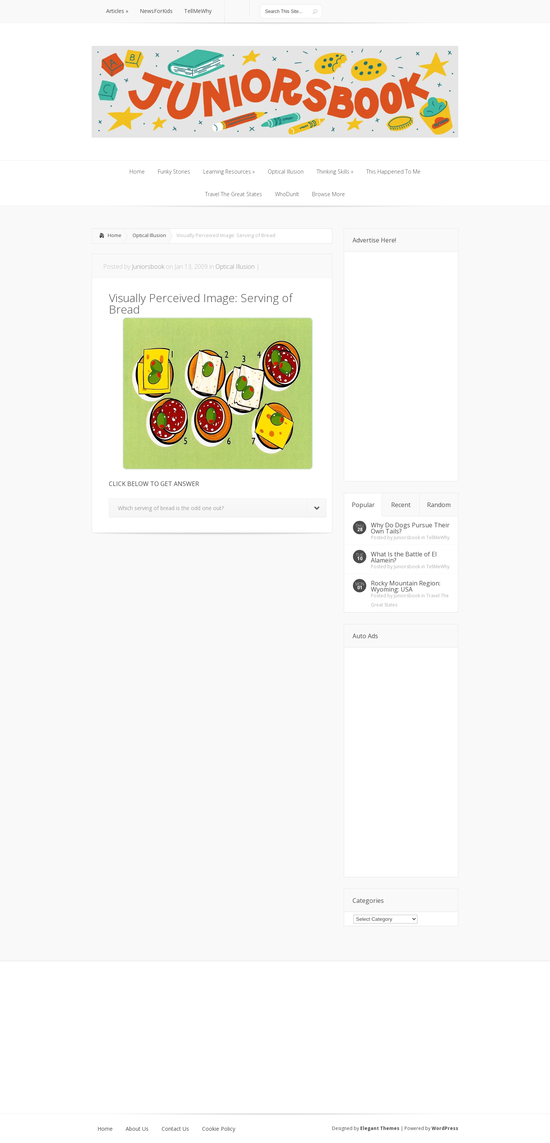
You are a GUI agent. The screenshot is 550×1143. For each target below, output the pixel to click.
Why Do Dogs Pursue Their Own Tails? (410, 528)
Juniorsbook (148, 266)
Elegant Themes (380, 1128)
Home (114, 235)
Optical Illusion (149, 235)
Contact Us (175, 1129)
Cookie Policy (218, 1129)
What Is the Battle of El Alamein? (404, 557)
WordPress (445, 1128)
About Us (137, 1129)
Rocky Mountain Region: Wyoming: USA (405, 586)
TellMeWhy (438, 537)
